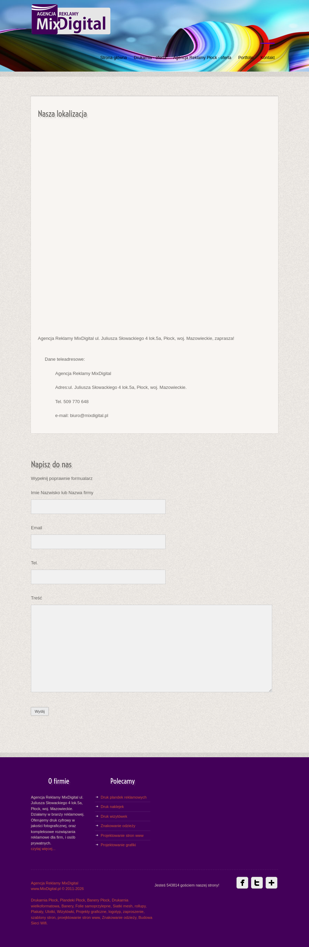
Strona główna (113, 57)
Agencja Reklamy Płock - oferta (202, 57)
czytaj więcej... (43, 849)
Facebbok (242, 883)
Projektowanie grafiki (118, 845)
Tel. (34, 562)
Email (36, 527)
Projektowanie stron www (122, 835)
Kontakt (267, 57)
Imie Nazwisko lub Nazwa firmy (62, 492)
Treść (36, 598)
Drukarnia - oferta (150, 57)
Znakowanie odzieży (118, 826)
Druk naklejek (112, 807)
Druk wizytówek (114, 816)
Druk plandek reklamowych (124, 797)
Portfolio (245, 57)
